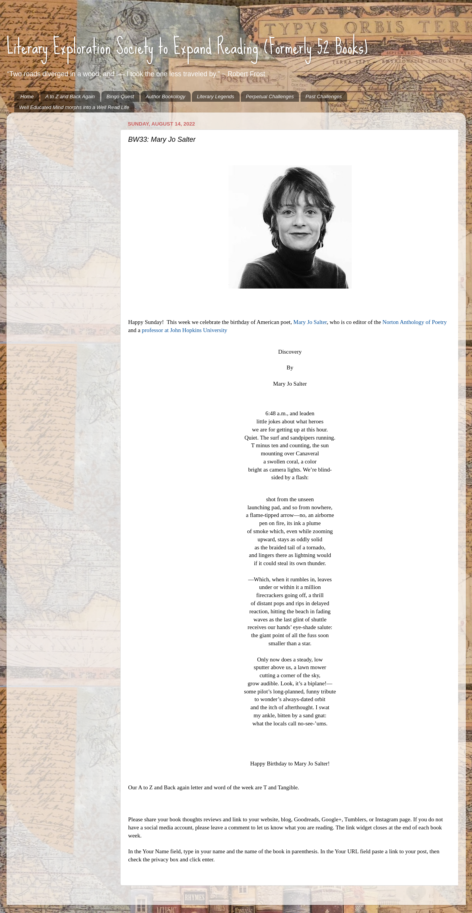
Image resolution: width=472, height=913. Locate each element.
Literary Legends (215, 96)
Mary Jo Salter (310, 322)
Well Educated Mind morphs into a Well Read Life (74, 107)
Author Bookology (165, 96)
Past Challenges (324, 96)
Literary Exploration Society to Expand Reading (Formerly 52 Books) (187, 46)
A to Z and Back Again (70, 96)
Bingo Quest (120, 96)
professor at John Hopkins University (184, 330)
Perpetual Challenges (270, 96)
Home (27, 96)
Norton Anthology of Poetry (414, 322)
